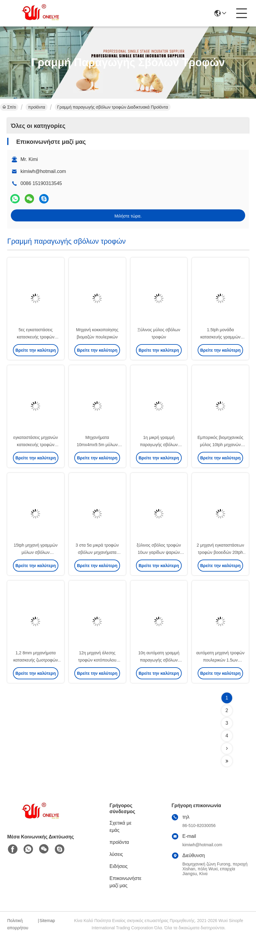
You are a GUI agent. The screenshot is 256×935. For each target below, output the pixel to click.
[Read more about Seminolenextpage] (226, 748)
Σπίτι (9, 107)
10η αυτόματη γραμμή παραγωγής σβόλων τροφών (159, 660)
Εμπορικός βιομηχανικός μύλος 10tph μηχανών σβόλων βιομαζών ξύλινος (220, 444)
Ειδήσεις (118, 866)
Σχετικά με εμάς (120, 826)
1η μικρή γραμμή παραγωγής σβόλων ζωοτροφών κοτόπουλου (159, 444)
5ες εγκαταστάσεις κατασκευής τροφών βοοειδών (35, 337)
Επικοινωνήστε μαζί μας (125, 882)
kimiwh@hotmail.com (43, 171)
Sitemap (47, 920)
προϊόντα (36, 107)
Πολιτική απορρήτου (17, 924)
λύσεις (116, 854)
